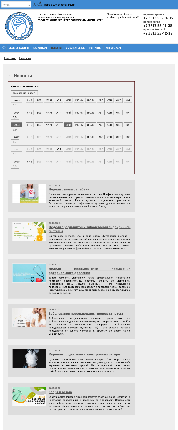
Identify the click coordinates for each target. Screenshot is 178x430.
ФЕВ (38, 100)
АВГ (101, 100)
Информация (114, 47)
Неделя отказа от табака (69, 189)
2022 (17, 137)
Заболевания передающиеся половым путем (86, 313)
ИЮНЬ (79, 100)
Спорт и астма (60, 392)
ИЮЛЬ (90, 100)
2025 (17, 100)
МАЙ (68, 100)
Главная (10, 58)
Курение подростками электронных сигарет (85, 354)
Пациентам (40, 47)
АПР (58, 100)
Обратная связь (75, 47)
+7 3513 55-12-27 (157, 31)
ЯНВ (29, 100)
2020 (17, 161)
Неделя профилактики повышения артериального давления (89, 271)
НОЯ (127, 100)
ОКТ (118, 100)
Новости (56, 47)
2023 (17, 124)
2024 (17, 112)
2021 (16, 149)
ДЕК (15, 105)
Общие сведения (19, 47)
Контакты (95, 47)
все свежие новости (24, 92)
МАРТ (49, 100)
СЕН (109, 100)
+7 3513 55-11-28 (157, 24)
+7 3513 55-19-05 (158, 16)
